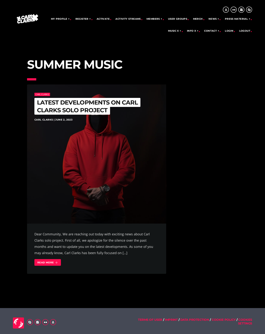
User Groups (177, 18)
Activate (103, 18)
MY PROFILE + (60, 18)
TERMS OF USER (150, 319)
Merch (198, 18)
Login (229, 30)
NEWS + (214, 18)
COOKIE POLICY (224, 319)
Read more (47, 262)
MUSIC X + (174, 30)
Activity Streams (128, 18)
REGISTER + (83, 18)
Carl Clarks (42, 94)
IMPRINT (171, 319)
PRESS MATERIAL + (237, 18)
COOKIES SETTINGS (245, 321)
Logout (244, 30)
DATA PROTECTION (194, 319)
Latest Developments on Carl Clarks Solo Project (87, 106)
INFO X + (192, 30)
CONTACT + (211, 30)
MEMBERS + (154, 18)
